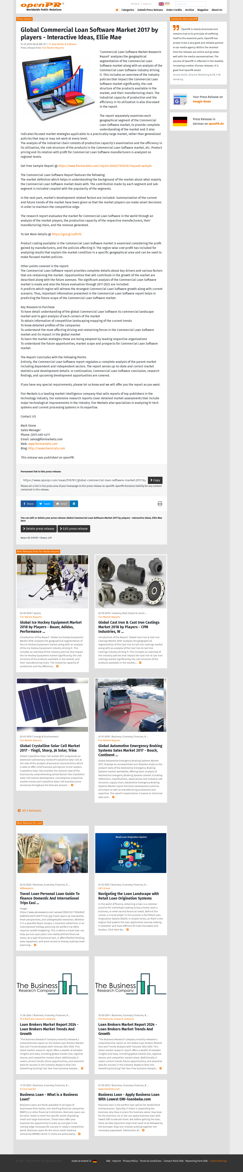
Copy (155, 480)
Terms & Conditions (151, 1160)
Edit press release (74, 528)
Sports (37, 613)
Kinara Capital (28, 1089)
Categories (128, 10)
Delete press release (38, 528)
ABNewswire (26, 888)
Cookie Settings (218, 1160)
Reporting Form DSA (196, 1160)
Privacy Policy (130, 1160)
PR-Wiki (135, 3)
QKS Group (104, 888)
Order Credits (174, 10)
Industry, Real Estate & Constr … (129, 613)
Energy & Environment (46, 736)
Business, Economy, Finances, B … (130, 736)
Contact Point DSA (173, 1160)
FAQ (108, 1160)
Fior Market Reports (53, 47)
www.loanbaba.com (109, 1089)
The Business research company (37, 1018)
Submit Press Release (150, 10)
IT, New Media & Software (63, 44)
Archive (189, 10)
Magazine (202, 10)
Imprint (147, 3)
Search (214, 4)
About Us (217, 10)
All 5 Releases (28, 810)
